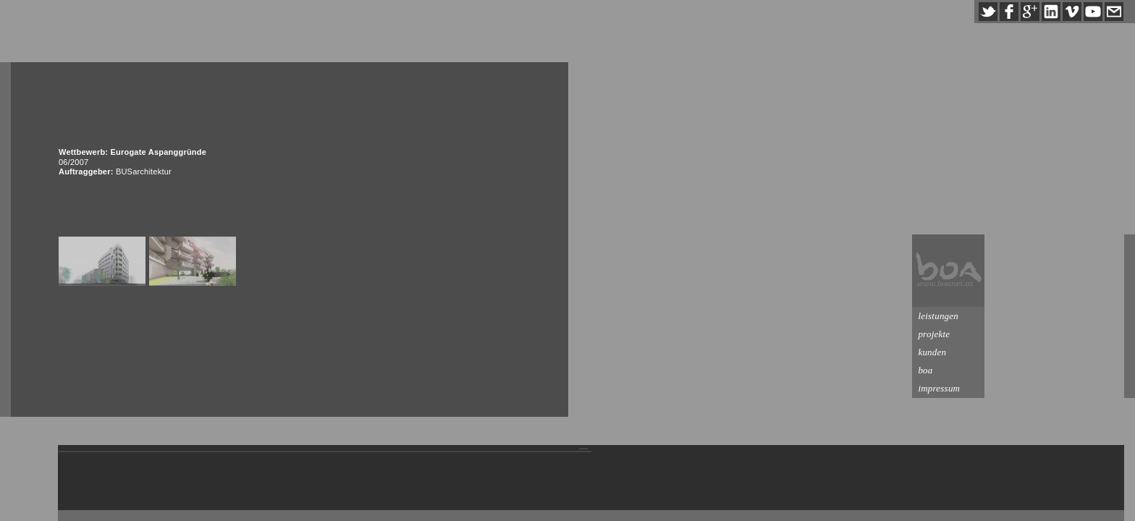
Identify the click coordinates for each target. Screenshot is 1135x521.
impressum (1079, 388)
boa (1065, 370)
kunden (1072, 352)
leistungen (1078, 315)
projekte (1073, 334)
